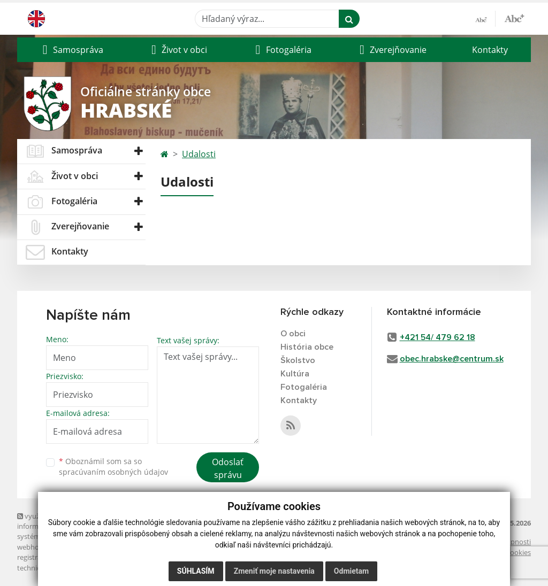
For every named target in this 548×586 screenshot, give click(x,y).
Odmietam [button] (351, 571)
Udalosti (199, 154)
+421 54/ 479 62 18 (437, 337)
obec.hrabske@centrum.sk (452, 358)
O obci (293, 333)
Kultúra (294, 373)
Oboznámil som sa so (113, 466)
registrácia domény (47, 557)
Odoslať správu (227, 468)
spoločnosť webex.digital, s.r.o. (129, 557)
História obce (306, 347)
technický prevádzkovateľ (57, 568)
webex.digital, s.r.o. (88, 547)
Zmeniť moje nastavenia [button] (274, 571)
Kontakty (490, 50)
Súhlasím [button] (196, 571)
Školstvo (297, 360)
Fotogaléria (303, 387)
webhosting (36, 547)
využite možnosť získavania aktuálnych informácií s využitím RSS (83, 521)
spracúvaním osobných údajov (113, 472)
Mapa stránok (104, 536)
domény (134, 547)
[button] (71, 49)
